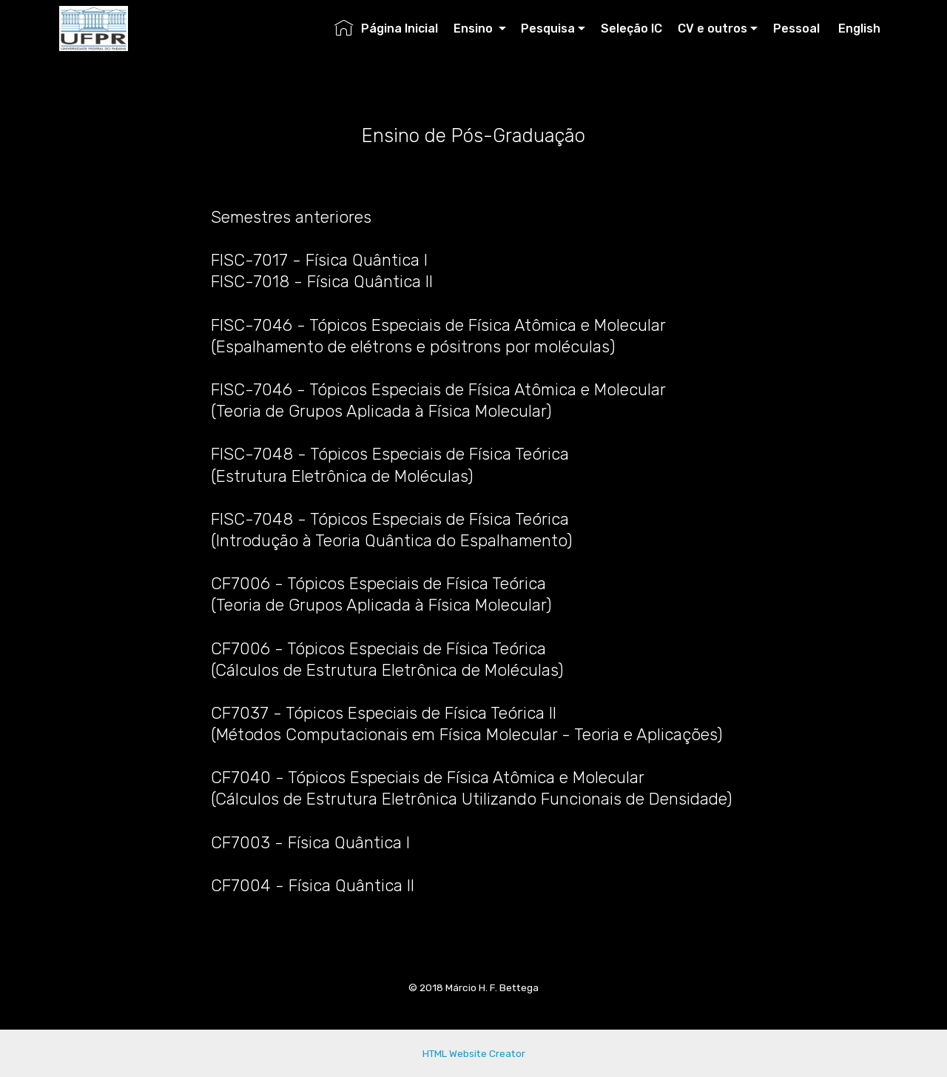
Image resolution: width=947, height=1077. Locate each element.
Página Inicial (386, 28)
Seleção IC (631, 28)
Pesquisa (548, 28)
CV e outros (712, 28)
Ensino (475, 28)
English (859, 28)
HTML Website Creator (473, 1053)
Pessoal (798, 28)
